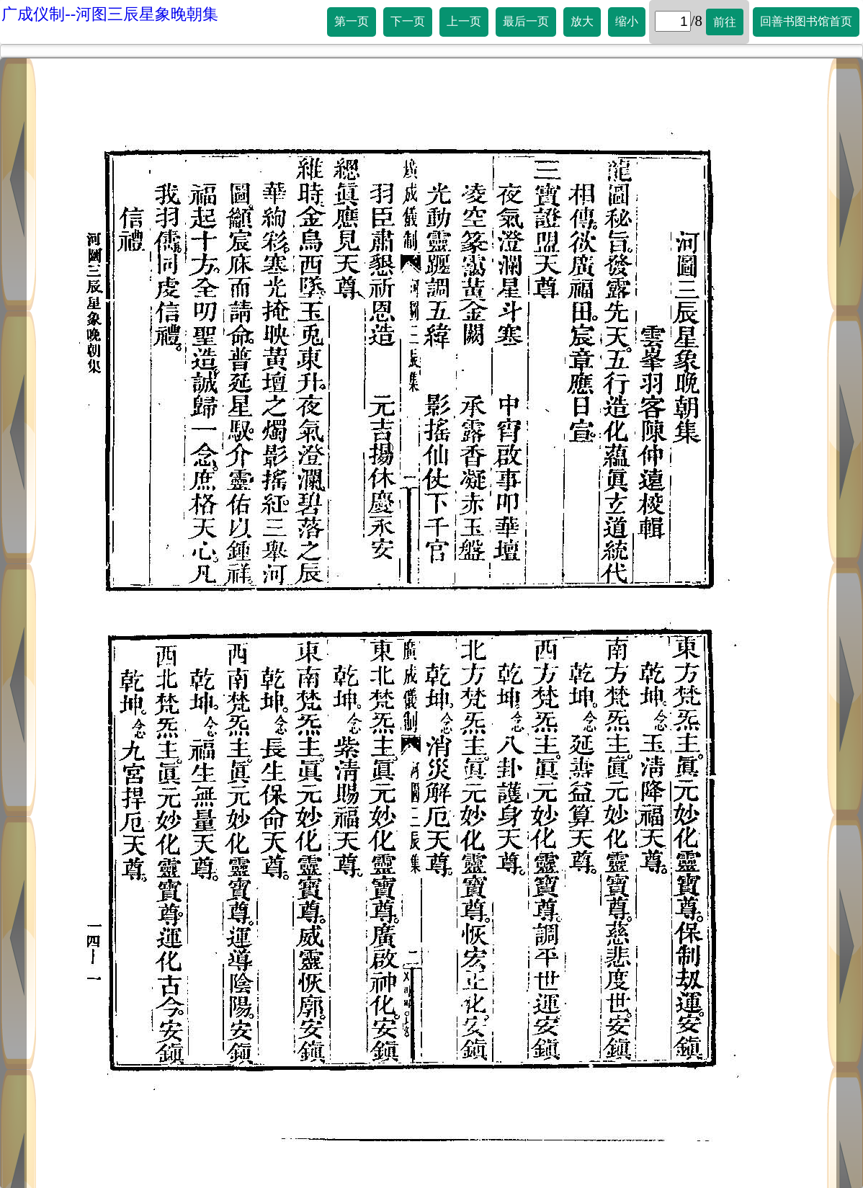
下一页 (407, 21)
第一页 (351, 21)
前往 (724, 22)
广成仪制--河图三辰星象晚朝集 (109, 14)
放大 (582, 21)
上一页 (464, 21)
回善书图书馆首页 (806, 21)
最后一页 (526, 21)
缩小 (626, 21)
